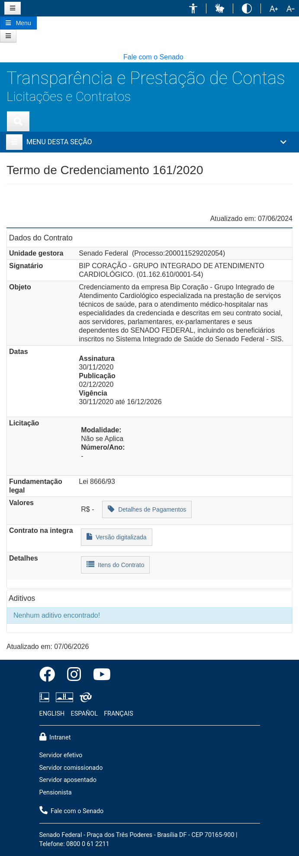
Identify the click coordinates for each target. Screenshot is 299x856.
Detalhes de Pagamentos (147, 509)
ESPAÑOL (84, 713)
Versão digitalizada (116, 536)
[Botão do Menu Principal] (18, 22)
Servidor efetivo (61, 755)
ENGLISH (52, 713)
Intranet (55, 737)
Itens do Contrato (115, 564)
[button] (193, 8)
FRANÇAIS (118, 713)
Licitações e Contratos (68, 96)
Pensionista (55, 792)
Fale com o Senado (153, 57)
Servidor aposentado (67, 780)
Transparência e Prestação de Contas (145, 78)
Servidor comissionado (71, 768)
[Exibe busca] (18, 121)
